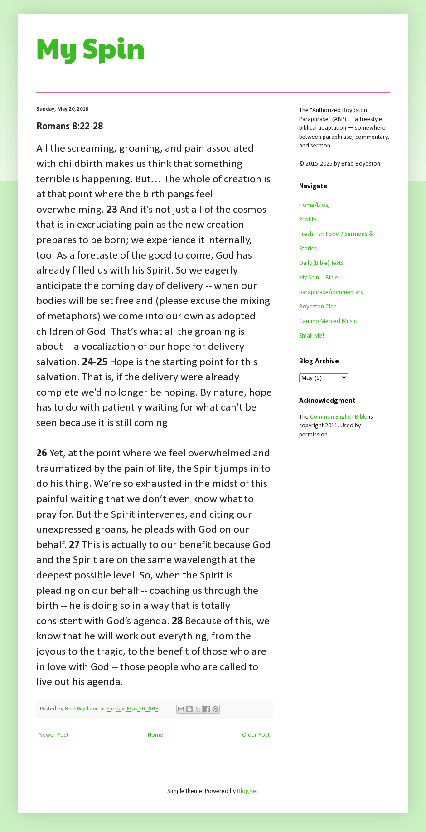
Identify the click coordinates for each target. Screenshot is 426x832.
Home (155, 735)
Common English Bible (339, 417)
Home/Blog (314, 205)
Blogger (247, 791)
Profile (307, 219)
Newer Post (53, 735)
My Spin (90, 47)
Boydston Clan (318, 306)
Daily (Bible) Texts (321, 263)
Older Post (256, 735)
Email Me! (311, 336)
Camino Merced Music (328, 321)
